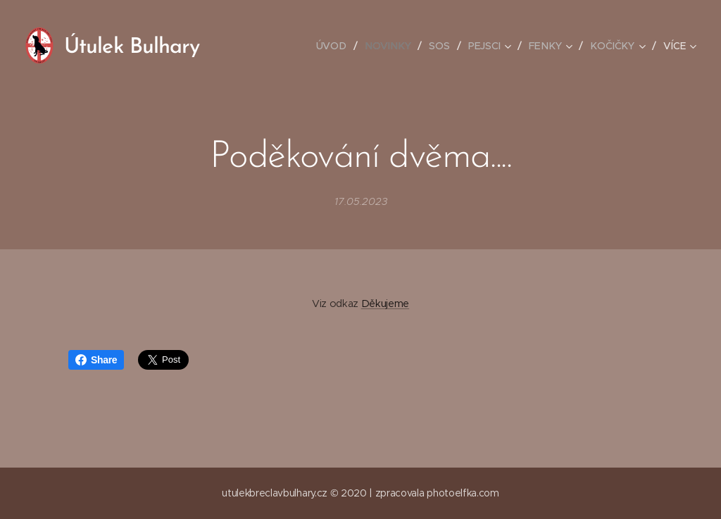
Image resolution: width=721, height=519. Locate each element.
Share (96, 359)
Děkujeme (385, 303)
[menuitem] (337, 45)
